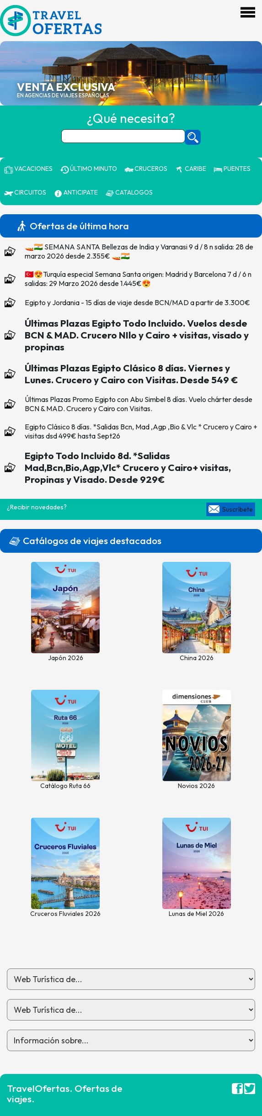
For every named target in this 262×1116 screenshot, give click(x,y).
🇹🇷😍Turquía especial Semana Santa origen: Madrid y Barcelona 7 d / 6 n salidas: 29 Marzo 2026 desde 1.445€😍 (138, 279)
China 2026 (197, 658)
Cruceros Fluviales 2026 (65, 914)
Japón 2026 (65, 658)
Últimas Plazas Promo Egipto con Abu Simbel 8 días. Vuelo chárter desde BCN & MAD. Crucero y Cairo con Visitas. (138, 404)
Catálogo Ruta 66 (65, 786)
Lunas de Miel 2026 (196, 914)
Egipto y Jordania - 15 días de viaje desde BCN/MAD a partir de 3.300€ (137, 302)
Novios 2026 (196, 786)
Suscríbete (237, 509)
